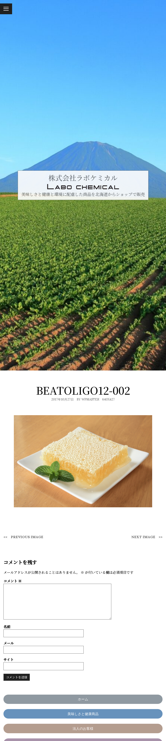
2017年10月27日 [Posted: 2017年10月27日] (62, 399)
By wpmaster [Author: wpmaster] (88, 399)
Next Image (143, 537)
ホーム (83, 699)
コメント (12, 581)
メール (8, 643)
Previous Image (27, 537)
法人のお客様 (83, 728)
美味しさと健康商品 (83, 714)
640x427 (108, 399)
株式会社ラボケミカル (83, 178)
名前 (6, 626)
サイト (8, 659)
